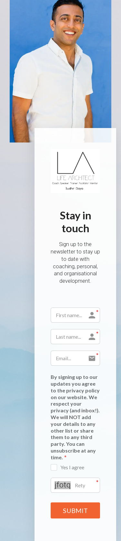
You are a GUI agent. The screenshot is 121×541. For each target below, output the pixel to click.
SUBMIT (75, 510)
